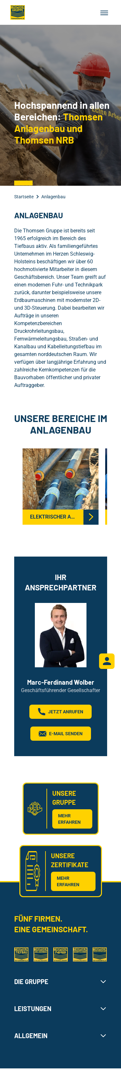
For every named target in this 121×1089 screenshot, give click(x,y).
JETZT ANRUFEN (60, 712)
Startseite (24, 196)
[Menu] (104, 12)
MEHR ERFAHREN (69, 819)
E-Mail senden (61, 733)
